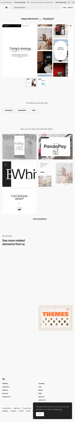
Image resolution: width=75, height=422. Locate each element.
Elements (5, 390)
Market (40, 390)
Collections (5, 387)
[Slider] (19, 289)
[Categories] (55, 318)
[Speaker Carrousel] (19, 346)
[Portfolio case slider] (19, 318)
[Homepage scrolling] (55, 201)
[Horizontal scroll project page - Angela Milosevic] (55, 346)
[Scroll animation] (19, 174)
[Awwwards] (6, 7)
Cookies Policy (6, 408)
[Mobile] (19, 146)
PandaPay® (48, 19)
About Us (41, 396)
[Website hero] (55, 146)
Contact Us (42, 400)
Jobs (39, 387)
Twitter (28, 411)
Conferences (6, 396)
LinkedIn (21, 411)
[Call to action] (19, 201)
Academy (41, 383)
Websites (5, 383)
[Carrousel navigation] (19, 262)
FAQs (40, 393)
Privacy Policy (27, 408)
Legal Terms (17, 408)
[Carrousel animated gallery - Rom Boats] (55, 262)
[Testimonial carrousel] (55, 174)
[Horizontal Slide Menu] (55, 289)
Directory (5, 393)
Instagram (13, 411)
